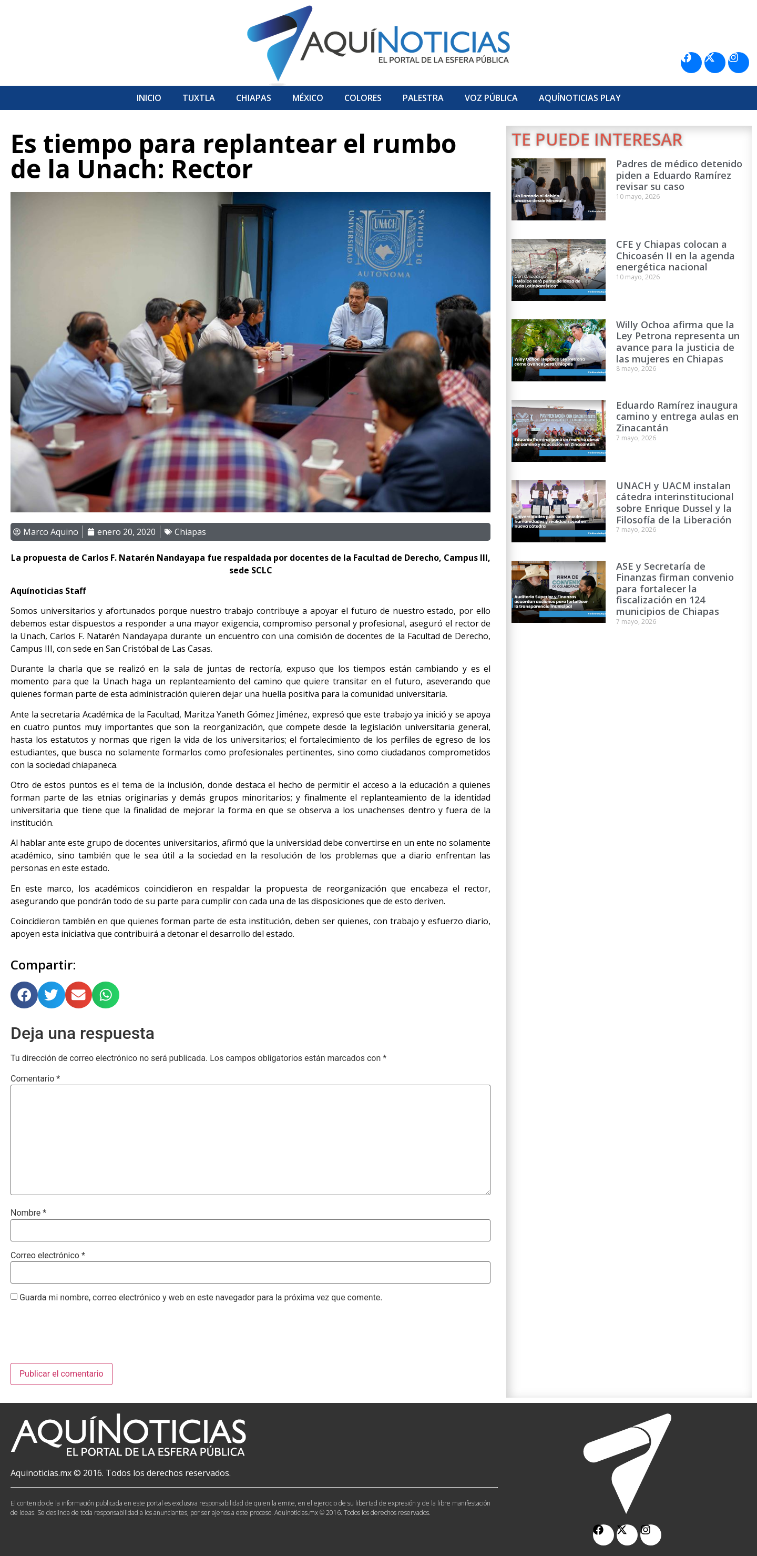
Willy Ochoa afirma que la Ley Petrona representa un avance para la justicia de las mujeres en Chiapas (678, 341)
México (307, 98)
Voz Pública (491, 98)
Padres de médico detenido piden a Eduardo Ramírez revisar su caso (679, 175)
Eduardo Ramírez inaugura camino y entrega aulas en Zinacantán (677, 416)
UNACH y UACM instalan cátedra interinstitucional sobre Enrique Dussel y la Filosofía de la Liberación (675, 502)
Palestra (423, 98)
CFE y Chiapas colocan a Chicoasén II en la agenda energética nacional (675, 255)
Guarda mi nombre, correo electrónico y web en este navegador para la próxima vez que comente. (200, 1298)
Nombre (28, 1213)
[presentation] (90, 1337)
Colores (363, 98)
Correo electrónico (48, 1255)
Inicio (149, 98)
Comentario (35, 1079)
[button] (24, 995)
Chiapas (253, 98)
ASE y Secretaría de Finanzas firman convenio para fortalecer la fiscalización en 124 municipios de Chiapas (675, 589)
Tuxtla (198, 98)
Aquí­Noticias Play (580, 98)
